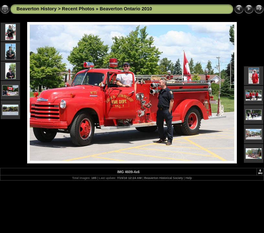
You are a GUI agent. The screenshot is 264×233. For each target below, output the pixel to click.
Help (188, 178)
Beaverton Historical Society (163, 178)
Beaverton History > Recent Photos (55, 8)
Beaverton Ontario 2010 (126, 8)
